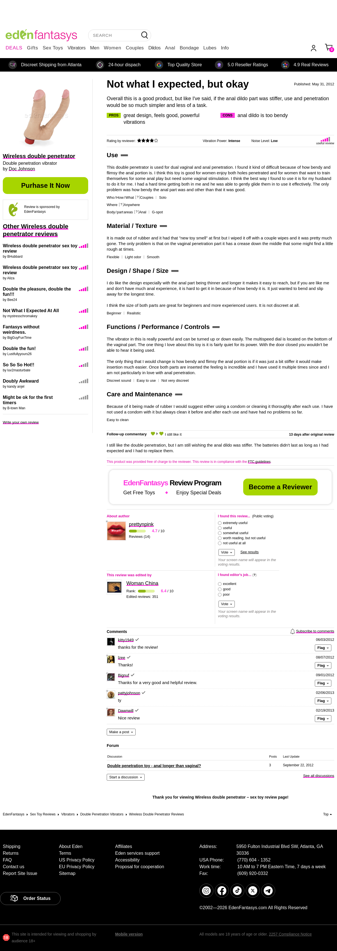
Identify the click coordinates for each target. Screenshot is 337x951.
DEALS (14, 48)
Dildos (154, 48)
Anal (170, 48)
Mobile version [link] (129, 934)
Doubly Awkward (21, 381)
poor (226, 594)
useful (227, 528)
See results (249, 552)
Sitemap (67, 873)
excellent (229, 584)
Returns (11, 853)
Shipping (11, 846)
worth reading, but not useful (244, 538)
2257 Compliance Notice (290, 934)
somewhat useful (235, 533)
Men (94, 48)
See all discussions (318, 776)
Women (112, 48)
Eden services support (137, 853)
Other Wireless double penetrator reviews (35, 230)
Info (225, 48)
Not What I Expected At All (31, 310)
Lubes (209, 48)
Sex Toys (53, 48)
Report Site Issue (20, 873)
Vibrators (77, 48)
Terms (65, 853)
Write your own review (21, 422)
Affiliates (123, 846)
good (227, 589)
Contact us (13, 866)
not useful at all (234, 543)
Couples (135, 48)
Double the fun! (19, 348)
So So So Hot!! (18, 364)
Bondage (189, 48)
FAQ (7, 860)
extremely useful (235, 523)
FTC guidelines (259, 462)
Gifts (32, 48)
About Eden (71, 846)
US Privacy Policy (76, 860)
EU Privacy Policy (76, 866)
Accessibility (127, 860)
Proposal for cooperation (139, 866)
